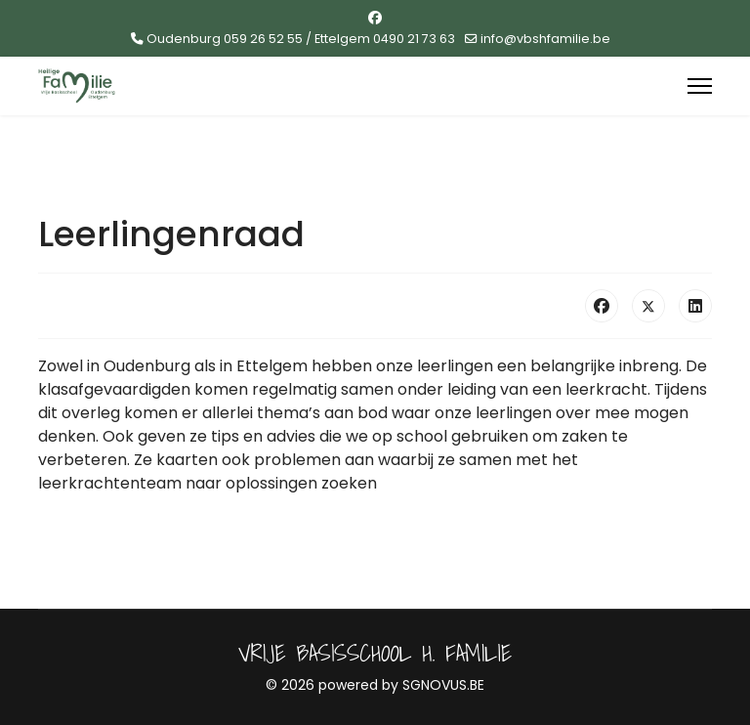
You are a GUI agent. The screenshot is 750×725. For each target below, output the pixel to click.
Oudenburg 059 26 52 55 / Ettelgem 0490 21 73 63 (300, 38)
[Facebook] (375, 17)
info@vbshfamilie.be (545, 38)
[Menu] (700, 86)
